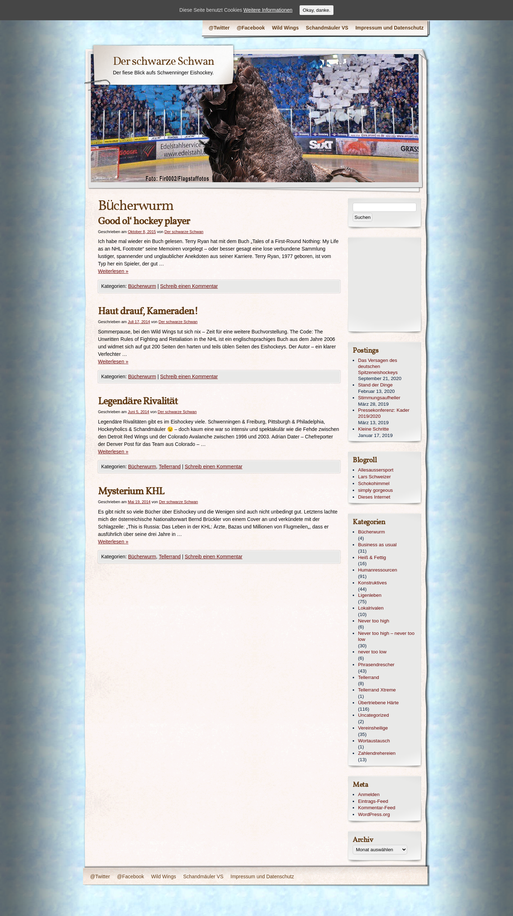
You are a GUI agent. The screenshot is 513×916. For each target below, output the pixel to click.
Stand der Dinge (375, 385)
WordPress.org (374, 814)
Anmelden (369, 794)
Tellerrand (170, 466)
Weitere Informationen (267, 10)
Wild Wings (285, 28)
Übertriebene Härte (378, 702)
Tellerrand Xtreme (377, 690)
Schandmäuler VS (327, 28)
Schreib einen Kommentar (189, 286)
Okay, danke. (317, 10)
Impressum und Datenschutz (390, 28)
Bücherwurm (142, 286)
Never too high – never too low (386, 636)
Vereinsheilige (373, 728)
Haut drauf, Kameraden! (148, 312)
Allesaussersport (375, 470)
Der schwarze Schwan (163, 62)
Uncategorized (373, 715)
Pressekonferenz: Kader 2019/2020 (383, 413)
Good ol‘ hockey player (144, 221)
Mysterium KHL (131, 492)
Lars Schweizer (374, 476)
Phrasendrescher (376, 664)
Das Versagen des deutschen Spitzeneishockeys (378, 366)
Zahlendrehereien (376, 753)
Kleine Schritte (373, 429)
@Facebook (251, 28)
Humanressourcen (377, 570)
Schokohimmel (373, 483)
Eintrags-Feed (373, 801)
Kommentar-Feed (376, 807)
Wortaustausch (374, 740)
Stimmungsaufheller (379, 397)
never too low (372, 651)
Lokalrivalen (371, 608)
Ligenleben (370, 595)
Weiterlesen (113, 271)
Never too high (373, 620)
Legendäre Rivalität (138, 402)
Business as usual (377, 544)
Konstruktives (372, 582)
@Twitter (219, 28)
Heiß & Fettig (372, 557)
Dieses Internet (374, 497)
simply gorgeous (375, 490)
